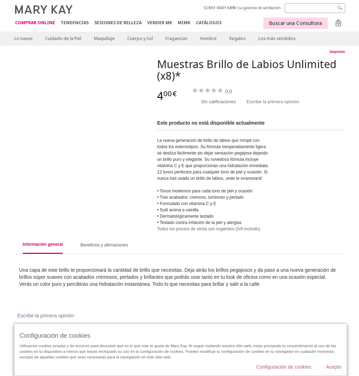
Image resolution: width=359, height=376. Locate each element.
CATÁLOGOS (209, 22)
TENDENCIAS (75, 22)
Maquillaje (104, 38)
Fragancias (176, 38)
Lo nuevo (23, 38)
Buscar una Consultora (295, 23)
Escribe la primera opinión (272, 101)
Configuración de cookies (283, 367)
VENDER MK (159, 22)
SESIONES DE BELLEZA (118, 22)
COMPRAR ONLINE (35, 23)
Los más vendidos (277, 38)
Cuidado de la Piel (63, 38)
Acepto (333, 367)
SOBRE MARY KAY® (220, 7)
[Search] (315, 8)
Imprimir (337, 52)
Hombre (208, 38)
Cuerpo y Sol (140, 38)
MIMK (184, 22)
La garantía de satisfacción (260, 7)
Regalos (237, 38)
